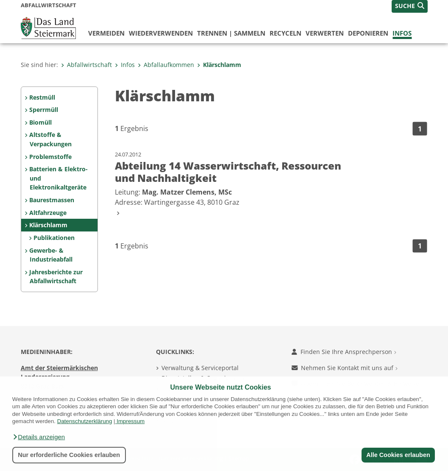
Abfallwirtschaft (86, 65)
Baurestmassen (51, 200)
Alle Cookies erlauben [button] (398, 454)
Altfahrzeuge (48, 213)
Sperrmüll (43, 110)
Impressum (131, 421)
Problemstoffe (50, 157)
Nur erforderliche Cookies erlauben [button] (69, 454)
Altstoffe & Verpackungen (50, 139)
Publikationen (54, 238)
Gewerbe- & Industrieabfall (50, 255)
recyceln (285, 33)
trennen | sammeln (231, 33)
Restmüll (42, 97)
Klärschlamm (219, 65)
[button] (38, 437)
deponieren (368, 33)
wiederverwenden (161, 33)
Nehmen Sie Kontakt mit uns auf (345, 368)
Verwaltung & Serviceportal (200, 368)
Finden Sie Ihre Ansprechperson (344, 352)
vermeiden (106, 33)
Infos (402, 33)
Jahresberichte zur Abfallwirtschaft (56, 276)
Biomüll (40, 122)
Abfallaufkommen (166, 65)
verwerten (325, 33)
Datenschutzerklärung (84, 421)
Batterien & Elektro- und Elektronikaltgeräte (58, 178)
